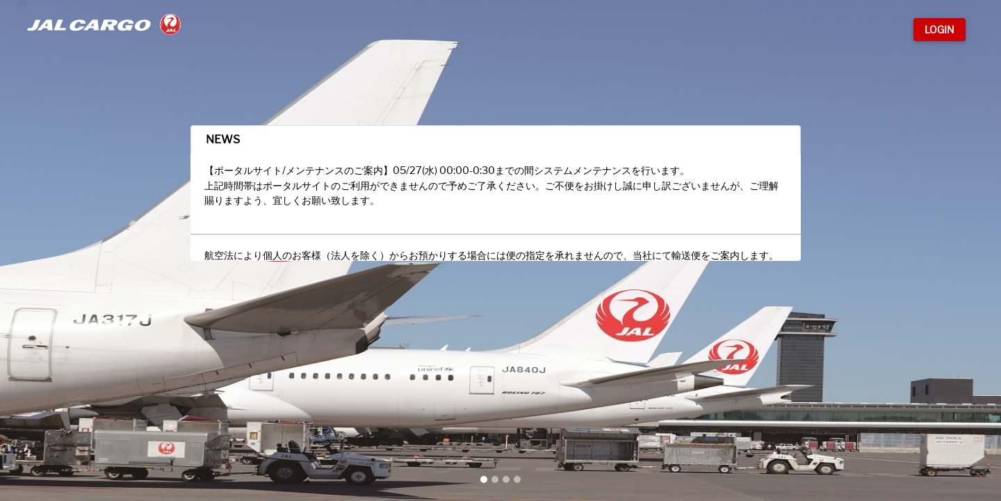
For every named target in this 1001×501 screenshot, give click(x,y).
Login (939, 29)
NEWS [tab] (260, 158)
